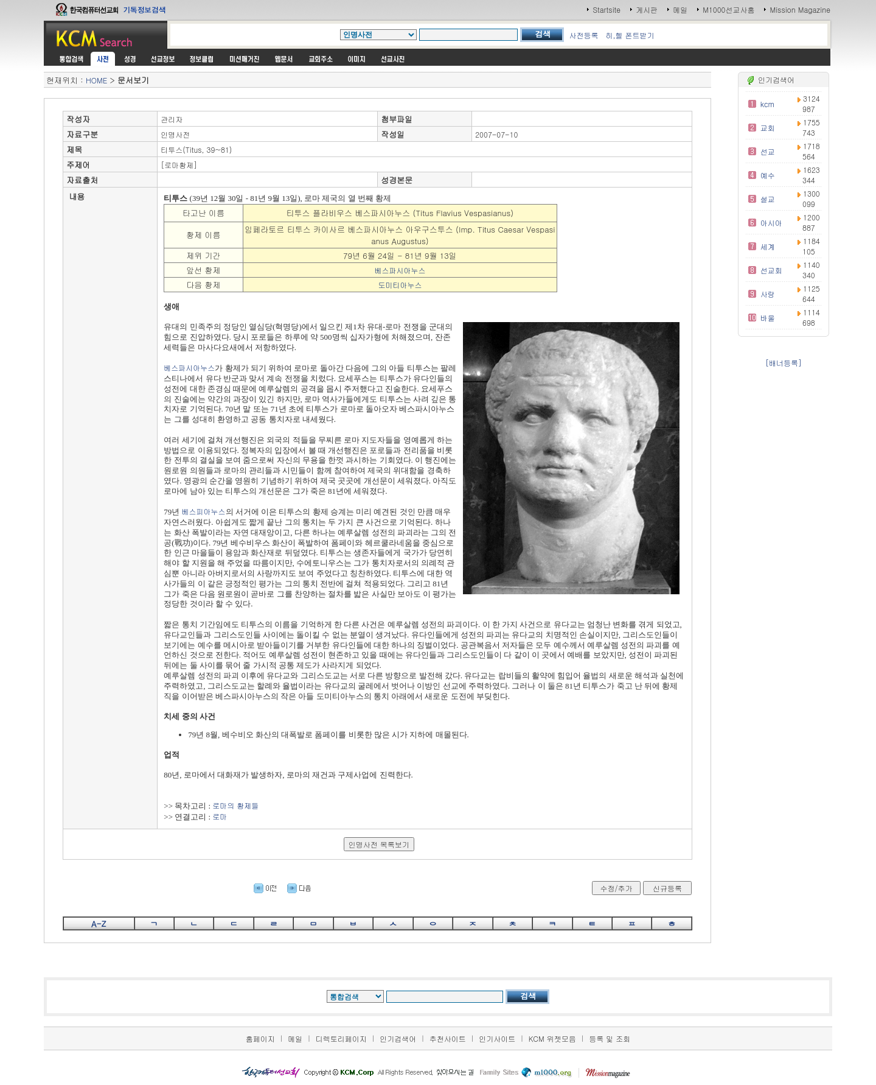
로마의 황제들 (235, 805)
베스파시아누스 (399, 270)
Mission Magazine (800, 9)
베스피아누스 (204, 511)
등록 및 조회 (609, 1038)
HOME (96, 80)
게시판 (647, 9)
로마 (219, 816)
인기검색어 (398, 1038)
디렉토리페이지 (341, 1038)
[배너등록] (783, 362)
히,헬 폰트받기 (629, 35)
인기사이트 (497, 1038)
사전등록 (583, 35)
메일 (680, 9)
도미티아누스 (400, 284)
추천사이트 (447, 1038)
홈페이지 (260, 1038)
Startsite (606, 9)
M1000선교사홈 (728, 9)
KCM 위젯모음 (552, 1038)
